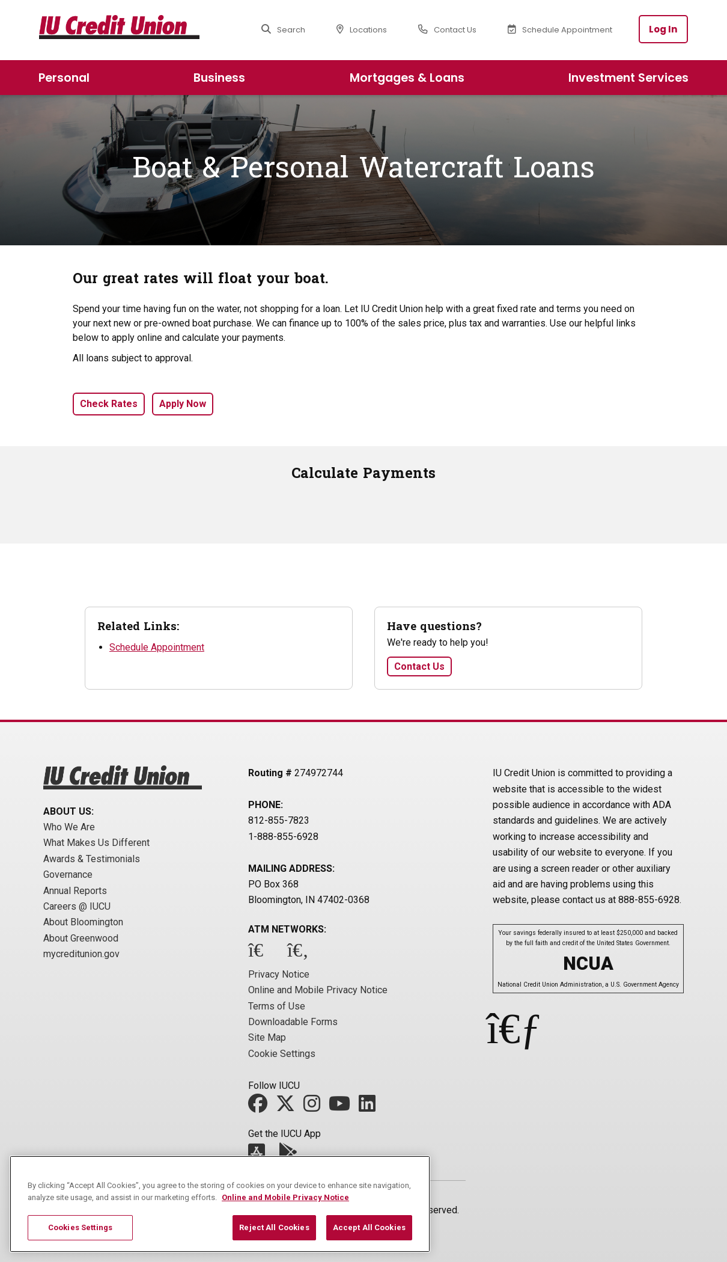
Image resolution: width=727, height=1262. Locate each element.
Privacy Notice (278, 974)
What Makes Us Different (96, 842)
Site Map (267, 1037)
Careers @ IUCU (77, 906)
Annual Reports (75, 890)
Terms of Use (276, 1006)
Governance (68, 874)
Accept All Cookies (369, 1227)
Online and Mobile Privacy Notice (318, 990)
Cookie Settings (281, 1053)
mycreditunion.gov (81, 954)
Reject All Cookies (274, 1227)
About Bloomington (83, 922)
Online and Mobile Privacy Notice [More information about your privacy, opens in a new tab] (285, 1197)
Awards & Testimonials (91, 859)
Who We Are (69, 827)
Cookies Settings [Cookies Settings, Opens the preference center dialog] (80, 1227)
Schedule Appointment (156, 647)
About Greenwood (80, 938)
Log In (663, 29)
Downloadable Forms (293, 1022)
